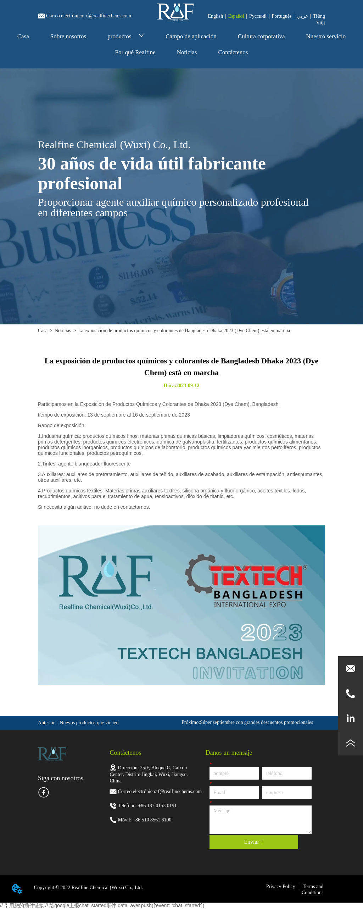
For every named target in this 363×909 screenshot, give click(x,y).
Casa (23, 36)
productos (125, 36)
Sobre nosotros (68, 36)
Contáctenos (233, 52)
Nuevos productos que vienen (89, 722)
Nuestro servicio (326, 36)
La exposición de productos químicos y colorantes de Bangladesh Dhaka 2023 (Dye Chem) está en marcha (184, 330)
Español (236, 16)
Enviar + (254, 842)
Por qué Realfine (135, 52)
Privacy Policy (280, 886)
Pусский (258, 16)
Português (281, 16)
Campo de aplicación (191, 36)
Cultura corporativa (261, 36)
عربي (302, 16)
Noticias (187, 52)
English (215, 16)
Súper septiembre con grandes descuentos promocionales (256, 722)
